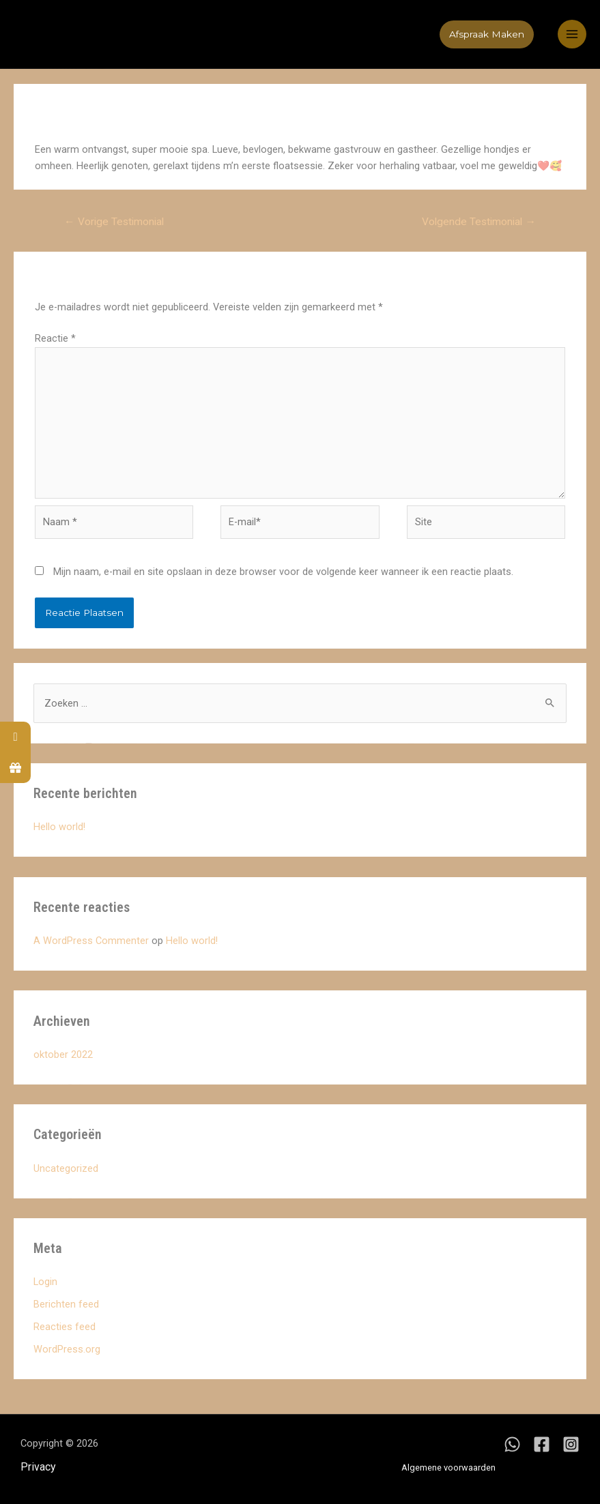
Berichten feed (66, 1304)
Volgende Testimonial (479, 222)
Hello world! (59, 827)
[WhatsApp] (512, 1444)
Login (45, 1282)
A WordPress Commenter (91, 940)
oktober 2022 (63, 1054)
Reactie (55, 338)
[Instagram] (571, 1444)
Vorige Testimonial (114, 222)
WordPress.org (66, 1349)
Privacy (38, 1466)
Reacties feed (64, 1327)
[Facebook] (541, 1444)
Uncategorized (65, 1168)
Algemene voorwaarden (448, 1467)
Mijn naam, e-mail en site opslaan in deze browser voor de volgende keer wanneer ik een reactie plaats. (283, 571)
